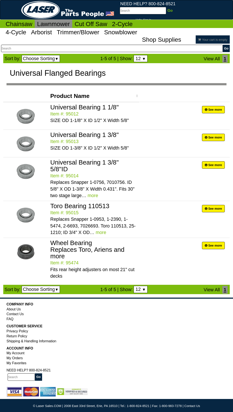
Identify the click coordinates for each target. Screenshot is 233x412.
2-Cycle (122, 24)
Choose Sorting (41, 58)
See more (213, 109)
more (93, 195)
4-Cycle (16, 32)
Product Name (70, 96)
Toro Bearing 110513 (79, 205)
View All (212, 58)
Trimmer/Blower (78, 32)
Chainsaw (19, 24)
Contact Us (15, 314)
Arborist (41, 32)
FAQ (10, 319)
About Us (14, 309)
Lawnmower (53, 24)
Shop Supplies (161, 39)
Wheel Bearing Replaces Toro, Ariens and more (87, 249)
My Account (16, 353)
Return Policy (17, 336)
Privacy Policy (17, 331)
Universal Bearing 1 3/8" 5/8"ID (84, 166)
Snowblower (120, 32)
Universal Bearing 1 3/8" (84, 134)
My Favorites (16, 363)
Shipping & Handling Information (31, 341)
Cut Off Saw (91, 24)
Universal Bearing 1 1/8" (84, 107)
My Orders (15, 358)
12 (141, 58)
